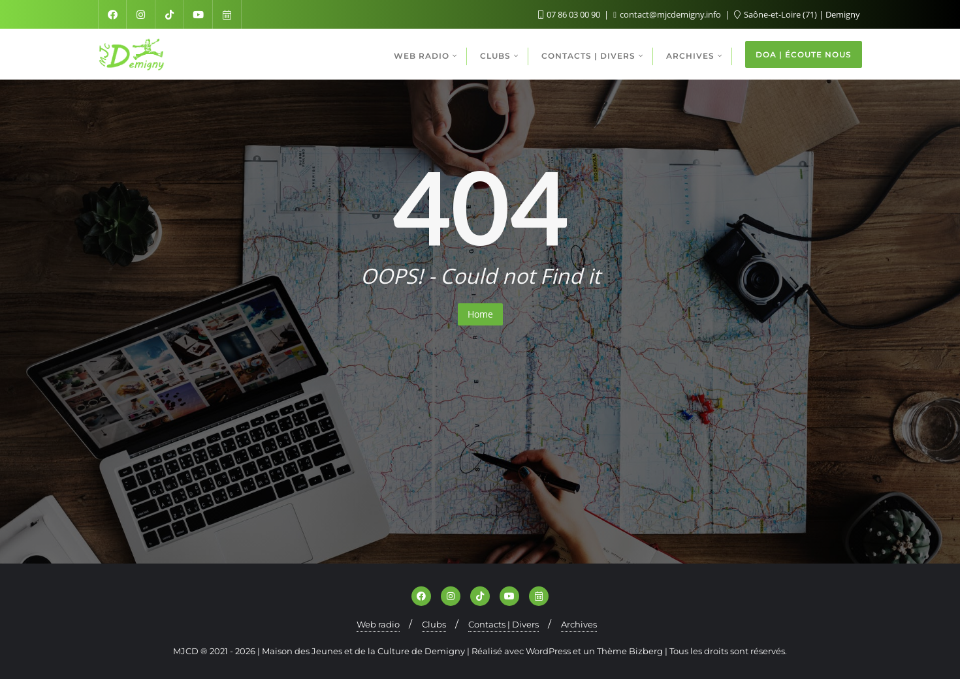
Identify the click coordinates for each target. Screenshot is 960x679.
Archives (579, 624)
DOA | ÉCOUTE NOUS (804, 54)
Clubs (434, 624)
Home (480, 314)
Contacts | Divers (503, 624)
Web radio (378, 624)
